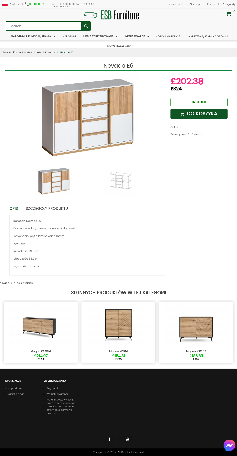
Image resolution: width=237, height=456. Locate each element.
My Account (175, 4)
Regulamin (52, 388)
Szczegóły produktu (47, 208)
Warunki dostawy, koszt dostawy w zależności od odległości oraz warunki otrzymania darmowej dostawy (60, 406)
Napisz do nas (16, 394)
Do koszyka (199, 113)
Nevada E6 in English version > (17, 283)
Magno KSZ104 (196, 351)
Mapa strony (15, 388)
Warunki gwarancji (57, 394)
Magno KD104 (118, 351)
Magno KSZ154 (41, 351)
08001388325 (37, 4)
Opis (13, 208)
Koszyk (211, 4)
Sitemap (195, 4)
